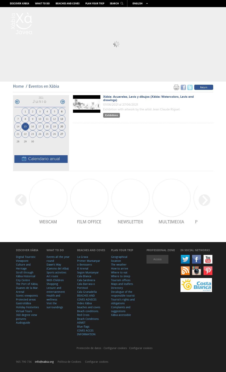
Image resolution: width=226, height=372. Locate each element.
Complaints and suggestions (120, 309)
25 (47, 133)
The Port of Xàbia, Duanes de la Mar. (27, 286)
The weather (119, 264)
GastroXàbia (23, 303)
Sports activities (56, 272)
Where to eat (119, 272)
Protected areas (26, 299)
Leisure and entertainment (56, 290)
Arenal (20, 292)
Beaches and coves (67, 3)
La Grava (82, 257)
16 (32, 126)
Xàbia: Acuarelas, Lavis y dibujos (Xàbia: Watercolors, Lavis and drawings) (148, 98)
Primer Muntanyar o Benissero (88, 263)
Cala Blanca (84, 276)
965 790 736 (24, 362)
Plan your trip (94, 3)
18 (47, 126)
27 (61, 133)
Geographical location (119, 259)
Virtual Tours (24, 311)
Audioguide (23, 322)
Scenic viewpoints (27, 295)
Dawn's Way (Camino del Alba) (58, 266)
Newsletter (130, 222)
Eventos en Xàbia (44, 86)
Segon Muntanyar (88, 272)
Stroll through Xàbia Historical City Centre (25, 276)
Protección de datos (89, 348)
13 (61, 118)
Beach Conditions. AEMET (88, 321)
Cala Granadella (87, 292)
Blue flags (83, 326)
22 (25, 133)
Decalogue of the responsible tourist (123, 294)
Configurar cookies (116, 348)
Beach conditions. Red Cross (88, 313)
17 (39, 126)
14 (18, 126)
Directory (117, 288)
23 (32, 133)
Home (18, 86)
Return (203, 87)
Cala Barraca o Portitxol (86, 286)
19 (54, 126)
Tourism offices (120, 280)
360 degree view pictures (26, 317)
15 (25, 126)
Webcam (48, 222)
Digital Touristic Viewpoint (25, 259)
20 (61, 126)
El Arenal (82, 268)
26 (54, 133)
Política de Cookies (69, 362)
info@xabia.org (44, 362)
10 (39, 118)
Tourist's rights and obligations (123, 301)
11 (47, 118)
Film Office (89, 222)
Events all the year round (58, 259)
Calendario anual (41, 158)
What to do (42, 3)
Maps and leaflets (122, 284)
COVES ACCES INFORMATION (86, 332)
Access (157, 259)
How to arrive (119, 268)
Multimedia (171, 222)
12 (54, 118)
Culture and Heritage (23, 266)
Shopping (52, 284)
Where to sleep (120, 276)
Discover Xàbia (19, 3)
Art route (52, 276)
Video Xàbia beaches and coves (88, 305)
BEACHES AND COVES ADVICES (86, 297)
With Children (55, 280)
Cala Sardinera (86, 280)
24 (39, 133)
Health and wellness (53, 297)
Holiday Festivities (27, 307)
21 (18, 133)
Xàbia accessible (121, 315)
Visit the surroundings (55, 305)
